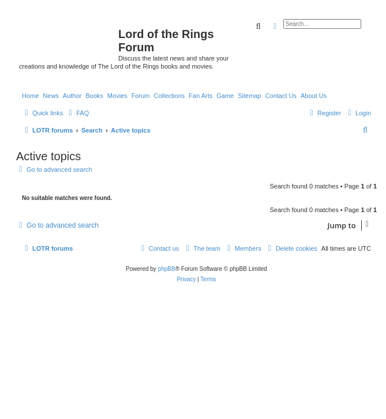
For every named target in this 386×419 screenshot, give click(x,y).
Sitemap (249, 95)
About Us (314, 95)
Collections (169, 95)
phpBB (166, 269)
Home (30, 95)
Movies (117, 95)
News (51, 95)
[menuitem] (77, 113)
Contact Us (281, 95)
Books (94, 95)
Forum (141, 95)
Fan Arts (200, 95)
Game (225, 95)
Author (72, 95)
